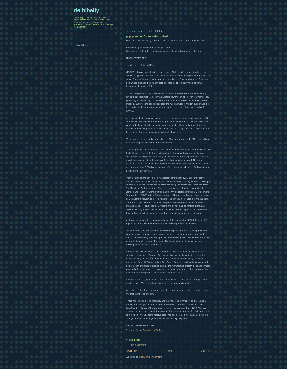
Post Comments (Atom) (150, 357)
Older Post (206, 351)
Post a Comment (138, 345)
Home (169, 351)
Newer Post (131, 351)
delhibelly (86, 10)
